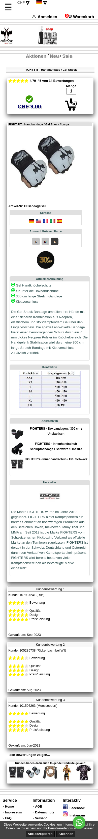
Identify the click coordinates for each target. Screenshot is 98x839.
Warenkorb (79, 17)
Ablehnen (65, 834)
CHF (21, 3)
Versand (41, 818)
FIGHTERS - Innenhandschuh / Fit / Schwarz (55, 459)
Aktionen (36, 56)
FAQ (8, 818)
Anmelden (44, 17)
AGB (38, 806)
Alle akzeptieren (40, 834)
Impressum (13, 812)
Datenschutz (44, 812)
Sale (67, 56)
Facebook (74, 808)
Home (9, 806)
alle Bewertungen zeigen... (30, 755)
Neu (54, 56)
